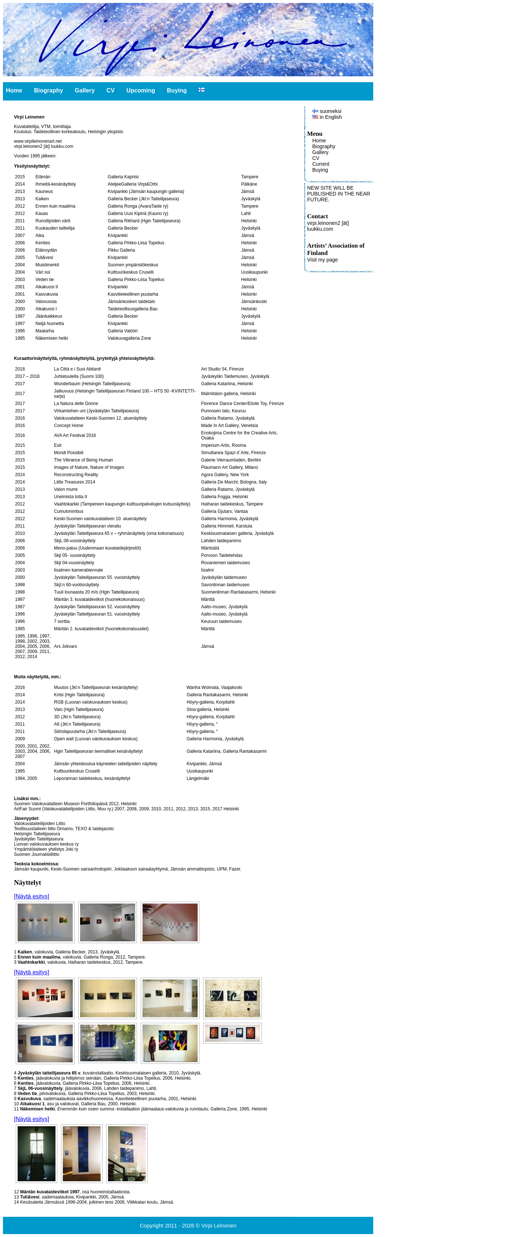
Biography (48, 90)
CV (111, 90)
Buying (177, 90)
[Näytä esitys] (31, 896)
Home (14, 90)
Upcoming (140, 90)
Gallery (85, 90)
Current (321, 164)
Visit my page (322, 260)
